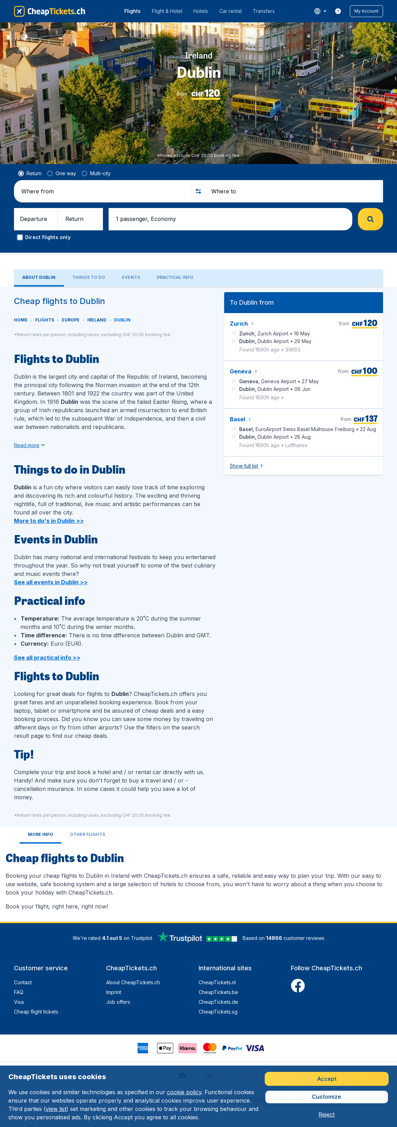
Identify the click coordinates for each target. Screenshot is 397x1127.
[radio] (30, 162)
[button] (366, 11)
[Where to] (295, 180)
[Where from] (104, 180)
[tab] (39, 266)
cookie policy (184, 1092)
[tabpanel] (198, 593)
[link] (337, 11)
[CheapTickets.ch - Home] (49, 11)
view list (56, 1108)
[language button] (320, 11)
